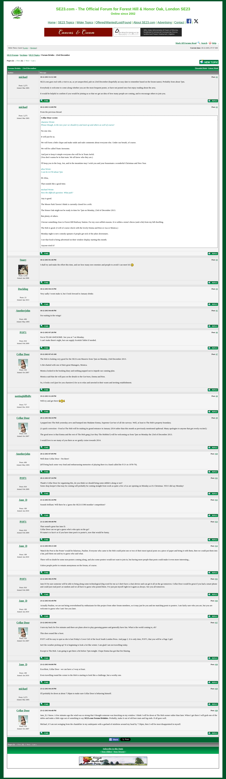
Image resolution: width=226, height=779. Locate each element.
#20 (216, 710)
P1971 (23, 332)
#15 (216, 579)
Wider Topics (84, 22)
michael (23, 77)
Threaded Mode (201, 68)
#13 (216, 522)
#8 (217, 396)
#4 (217, 289)
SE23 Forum (12, 55)
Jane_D (23, 500)
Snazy (23, 259)
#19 (216, 689)
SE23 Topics (66, 22)
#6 (217, 332)
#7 (217, 354)
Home (52, 22)
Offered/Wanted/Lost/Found (113, 22)
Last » (34, 61)
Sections (23, 55)
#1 (217, 77)
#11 (216, 478)
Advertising (164, 22)
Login (25, 48)
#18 (216, 664)
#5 (217, 311)
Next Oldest (106, 751)
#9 (217, 418)
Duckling (23, 289)
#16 (216, 601)
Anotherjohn (23, 310)
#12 (216, 500)
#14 (216, 546)
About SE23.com (144, 22)
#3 (217, 260)
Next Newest (119, 751)
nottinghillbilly (23, 396)
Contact (179, 22)
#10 (216, 454)
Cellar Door (23, 354)
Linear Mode (213, 68)
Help (212, 43)
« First (17, 61)
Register (33, 48)
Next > (28, 61)
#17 (216, 622)
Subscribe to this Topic (113, 748)
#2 (217, 107)
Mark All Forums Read (186, 43)
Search (202, 43)
